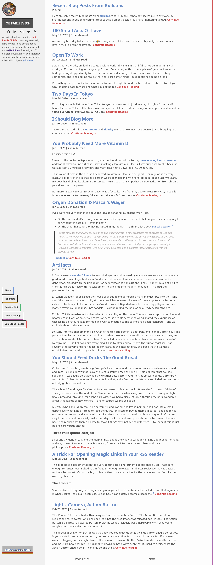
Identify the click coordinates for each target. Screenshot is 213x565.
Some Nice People (14, 324)
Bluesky (108, 129)
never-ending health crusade (158, 160)
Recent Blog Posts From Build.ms (87, 5)
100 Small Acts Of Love (76, 30)
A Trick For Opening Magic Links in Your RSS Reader (108, 454)
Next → (153, 555)
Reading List (11, 307)
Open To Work (67, 55)
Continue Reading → (100, 44)
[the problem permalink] (50, 483)
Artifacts (61, 265)
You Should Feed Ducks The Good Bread (94, 357)
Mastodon (91, 129)
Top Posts (10, 299)
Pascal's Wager (161, 226)
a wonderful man (80, 275)
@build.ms (14, 50)
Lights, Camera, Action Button (85, 501)
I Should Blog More (72, 119)
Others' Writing (13, 315)
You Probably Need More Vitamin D (90, 143)
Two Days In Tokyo (72, 94)
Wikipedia (62, 257)
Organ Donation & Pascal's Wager (88, 202)
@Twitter (28, 60)
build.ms (105, 16)
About (8, 290)
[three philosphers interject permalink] (50, 433)
